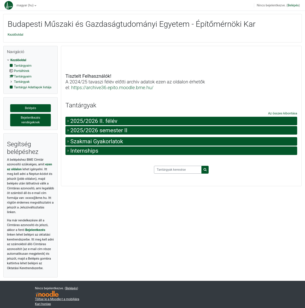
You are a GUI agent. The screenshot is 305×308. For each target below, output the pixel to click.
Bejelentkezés (35, 230)
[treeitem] (30, 74)
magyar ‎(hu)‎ (25, 5)
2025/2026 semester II (99, 130)
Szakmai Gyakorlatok (96, 141)
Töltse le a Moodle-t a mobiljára (57, 299)
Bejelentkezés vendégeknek (30, 120)
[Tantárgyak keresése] (178, 170)
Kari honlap (43, 304)
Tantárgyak (22, 82)
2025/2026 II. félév (93, 121)
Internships (84, 150)
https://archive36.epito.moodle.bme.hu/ (112, 87)
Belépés (293, 5)
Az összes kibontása (282, 113)
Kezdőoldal (15, 35)
